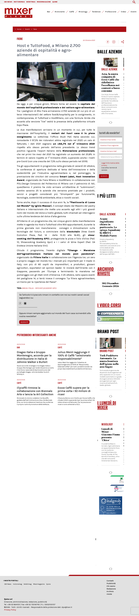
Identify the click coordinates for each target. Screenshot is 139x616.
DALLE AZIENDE (109, 51)
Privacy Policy (10, 610)
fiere (35, 29)
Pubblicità (111, 583)
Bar (48, 12)
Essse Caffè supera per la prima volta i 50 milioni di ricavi (74, 391)
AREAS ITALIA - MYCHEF (32, 288)
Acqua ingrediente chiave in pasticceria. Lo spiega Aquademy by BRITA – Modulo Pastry (110, 227)
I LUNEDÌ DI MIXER (106, 404)
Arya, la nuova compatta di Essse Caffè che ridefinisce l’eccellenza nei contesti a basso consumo (110, 82)
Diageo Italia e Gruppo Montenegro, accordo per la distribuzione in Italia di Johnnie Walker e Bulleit (34, 357)
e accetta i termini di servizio (110, 166)
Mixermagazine (39, 584)
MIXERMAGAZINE (44, 2)
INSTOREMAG (19, 2)
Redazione (111, 589)
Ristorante (60, 12)
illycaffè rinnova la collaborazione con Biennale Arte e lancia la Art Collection (35, 391)
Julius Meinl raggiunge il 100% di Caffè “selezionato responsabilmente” (74, 355)
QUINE (54, 2)
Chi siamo (111, 586)
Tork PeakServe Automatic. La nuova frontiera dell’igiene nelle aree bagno (109, 361)
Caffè (71, 12)
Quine (48, 584)
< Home (18, 29)
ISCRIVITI (24, 322)
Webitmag (27, 584)
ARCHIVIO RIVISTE (105, 271)
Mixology (83, 12)
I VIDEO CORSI (109, 305)
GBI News (7, 584)
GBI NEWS (8, 2)
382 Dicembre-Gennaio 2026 (111, 285)
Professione (110, 12)
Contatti (110, 581)
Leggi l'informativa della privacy (110, 164)
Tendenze (96, 12)
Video (123, 12)
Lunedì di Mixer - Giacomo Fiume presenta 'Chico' (110, 434)
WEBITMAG (30, 2)
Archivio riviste (110, 592)
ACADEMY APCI (50, 288)
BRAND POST (108, 331)
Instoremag (17, 584)
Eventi (134, 12)
